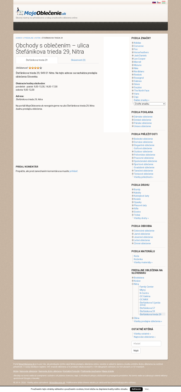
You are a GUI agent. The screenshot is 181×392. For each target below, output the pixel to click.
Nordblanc (139, 71)
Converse (139, 46)
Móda (15, 371)
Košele (137, 199)
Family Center (147, 287)
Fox (136, 49)
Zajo (136, 97)
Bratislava (139, 278)
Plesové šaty (140, 205)
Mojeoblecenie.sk (57, 382)
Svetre (137, 212)
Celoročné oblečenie (144, 231)
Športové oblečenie (143, 164)
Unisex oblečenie (142, 126)
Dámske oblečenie (143, 117)
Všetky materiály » (143, 262)
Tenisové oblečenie (143, 174)
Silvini (137, 84)
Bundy (137, 189)
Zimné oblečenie (142, 243)
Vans (136, 94)
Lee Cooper (140, 59)
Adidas (137, 43)
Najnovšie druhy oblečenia (50, 371)
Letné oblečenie (142, 240)
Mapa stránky (108, 371)
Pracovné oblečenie (144, 158)
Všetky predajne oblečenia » (148, 321)
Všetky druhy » (141, 218)
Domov (19, 38)
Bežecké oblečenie (143, 139)
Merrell (137, 62)
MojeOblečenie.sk (27, 364)
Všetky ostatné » (142, 334)
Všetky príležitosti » (143, 177)
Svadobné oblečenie (144, 167)
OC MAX (144, 299)
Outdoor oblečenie (143, 151)
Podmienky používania (91, 371)
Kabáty (137, 193)
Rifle (136, 208)
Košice (137, 281)
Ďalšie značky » (141, 100)
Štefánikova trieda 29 (36, 60)
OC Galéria (145, 296)
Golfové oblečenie (143, 148)
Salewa (138, 81)
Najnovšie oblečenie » (145, 337)
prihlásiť (74, 171)
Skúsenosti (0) (78, 60)
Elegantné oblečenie (144, 145)
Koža (136, 256)
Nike (136, 68)
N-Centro (144, 293)
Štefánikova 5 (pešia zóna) (150, 304)
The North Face (141, 90)
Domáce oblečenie (143, 142)
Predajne (28, 38)
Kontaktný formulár (71, 371)
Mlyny (143, 290)
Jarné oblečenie (142, 234)
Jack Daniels (140, 55)
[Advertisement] (74, 26)
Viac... (147, 389)
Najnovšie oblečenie (28, 371)
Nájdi (136, 350)
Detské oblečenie (142, 120)
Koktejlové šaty (141, 196)
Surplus (138, 87)
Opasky (138, 202)
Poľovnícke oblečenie (144, 155)
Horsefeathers (141, 52)
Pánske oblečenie (143, 123)
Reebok (138, 75)
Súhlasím (136, 389)
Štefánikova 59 (147, 311)
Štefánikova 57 (147, 308)
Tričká (137, 215)
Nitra (37, 38)
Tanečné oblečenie (143, 171)
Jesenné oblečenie (143, 237)
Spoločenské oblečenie (145, 161)
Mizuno (138, 65)
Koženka (138, 259)
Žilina (136, 318)
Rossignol (139, 78)
